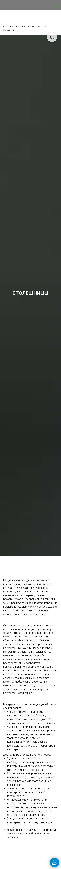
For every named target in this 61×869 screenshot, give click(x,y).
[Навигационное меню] (55, 5)
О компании (19, 26)
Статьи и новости (36, 26)
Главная (7, 26)
